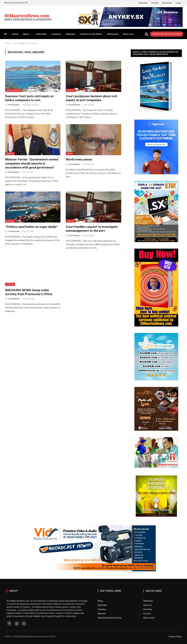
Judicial (71, 90)
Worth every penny (79, 159)
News (26, 34)
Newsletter (167, 3)
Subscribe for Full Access (167, 34)
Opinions (70, 34)
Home (15, 34)
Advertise (143, 3)
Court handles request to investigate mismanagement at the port (92, 228)
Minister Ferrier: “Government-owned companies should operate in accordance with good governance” (31, 163)
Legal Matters (13, 90)
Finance (10, 153)
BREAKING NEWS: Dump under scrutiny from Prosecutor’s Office (28, 292)
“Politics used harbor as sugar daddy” (31, 227)
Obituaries (113, 34)
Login (178, 3)
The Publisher (14, 105)
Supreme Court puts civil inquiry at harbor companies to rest (29, 98)
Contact (154, 3)
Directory (128, 34)
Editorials (41, 34)
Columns (56, 34)
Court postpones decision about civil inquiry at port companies (91, 98)
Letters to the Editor (91, 34)
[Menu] (5, 34)
